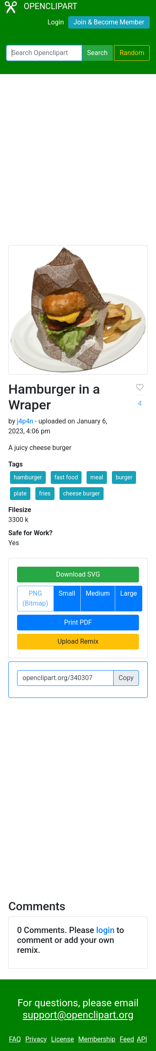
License (62, 1039)
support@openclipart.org (77, 1015)
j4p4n (25, 421)
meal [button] (96, 477)
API (142, 1039)
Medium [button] (98, 593)
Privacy (36, 1039)
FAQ (15, 1039)
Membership (96, 1039)
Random (131, 53)
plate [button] (20, 493)
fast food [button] (66, 477)
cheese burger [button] (81, 493)
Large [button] (128, 593)
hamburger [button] (28, 477)
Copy (126, 678)
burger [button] (124, 477)
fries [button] (45, 493)
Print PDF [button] (78, 622)
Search (97, 53)
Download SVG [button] (78, 574)
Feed (127, 1039)
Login (55, 22)
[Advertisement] (78, 163)
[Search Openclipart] (44, 53)
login (105, 930)
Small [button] (67, 593)
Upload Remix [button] (77, 641)
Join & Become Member (109, 22)
